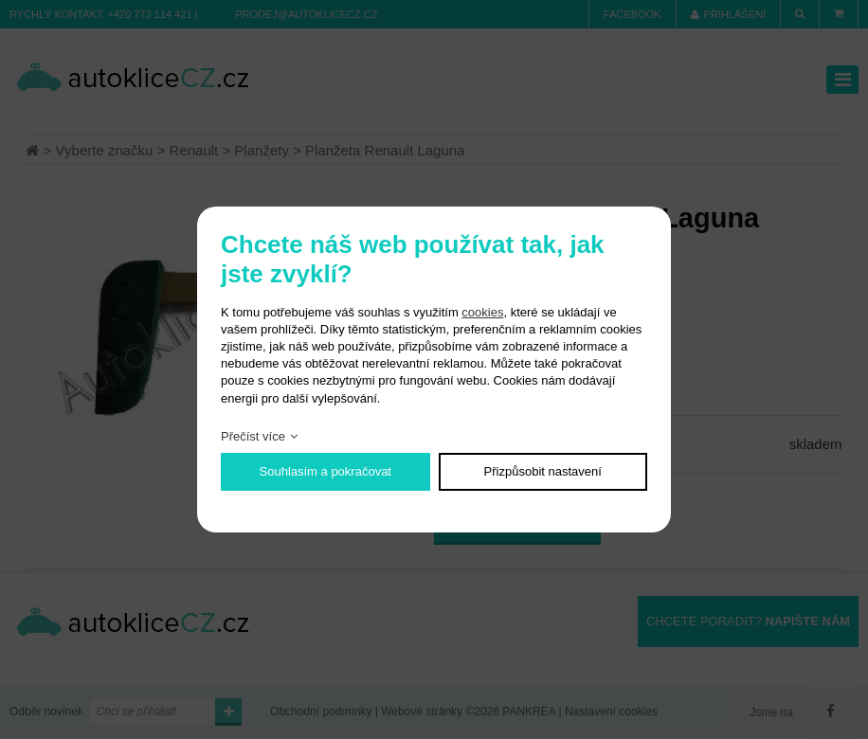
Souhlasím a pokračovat (325, 471)
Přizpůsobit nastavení (543, 471)
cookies (482, 312)
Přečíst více (253, 436)
